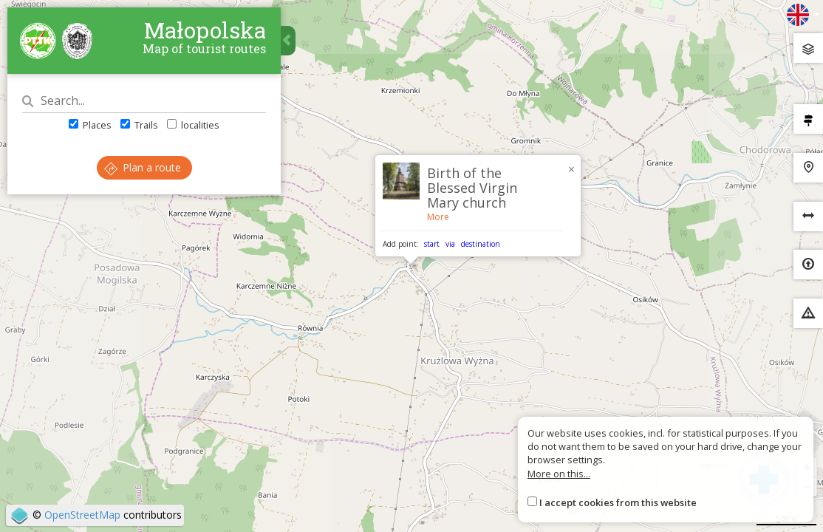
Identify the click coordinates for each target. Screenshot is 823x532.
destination (480, 244)
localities (193, 125)
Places (90, 125)
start (432, 244)
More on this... (558, 473)
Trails (139, 125)
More (438, 217)
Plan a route (142, 167)
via (450, 244)
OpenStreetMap (82, 515)
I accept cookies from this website (618, 502)
